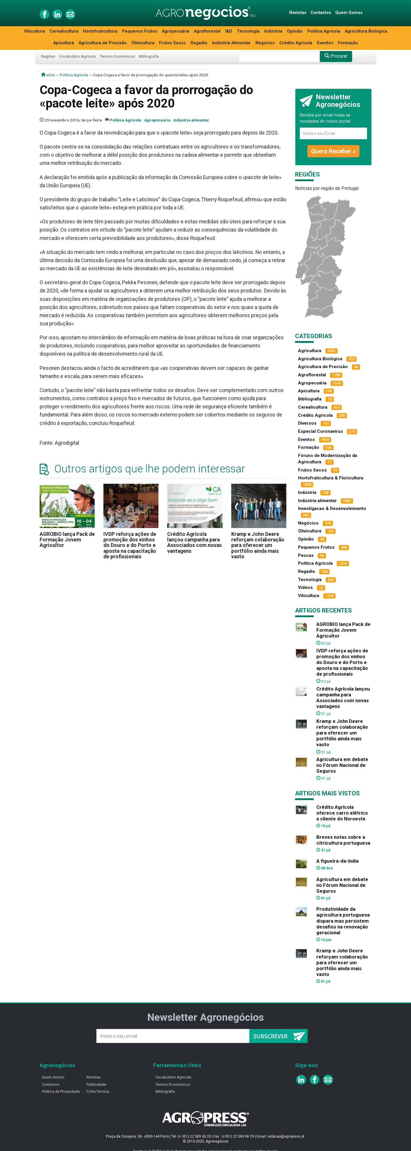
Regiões (48, 56)
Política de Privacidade (61, 1091)
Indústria (273, 31)
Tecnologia (248, 31)
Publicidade (96, 1084)
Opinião (295, 31)
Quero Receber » (333, 151)
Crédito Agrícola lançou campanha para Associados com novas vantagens (194, 542)
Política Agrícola (323, 31)
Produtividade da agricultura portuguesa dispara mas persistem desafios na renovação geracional (343, 920)
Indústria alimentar (191, 120)
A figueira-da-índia (337, 861)
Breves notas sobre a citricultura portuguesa (343, 840)
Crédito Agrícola (295, 42)
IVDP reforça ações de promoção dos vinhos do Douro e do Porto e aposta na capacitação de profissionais (129, 545)
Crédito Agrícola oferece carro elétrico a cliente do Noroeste (342, 813)
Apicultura (63, 42)
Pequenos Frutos (139, 31)
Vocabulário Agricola (173, 1077)
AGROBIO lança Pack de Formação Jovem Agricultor (67, 539)
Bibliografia (149, 56)
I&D (228, 31)
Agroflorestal (207, 31)
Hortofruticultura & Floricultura (330, 478)
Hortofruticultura (100, 31)
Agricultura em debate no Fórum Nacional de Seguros (342, 765)
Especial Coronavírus (320, 431)
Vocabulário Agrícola (77, 56)
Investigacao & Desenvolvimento (332, 508)
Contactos (321, 12)
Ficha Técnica (98, 1091)
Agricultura (309, 350)
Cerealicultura (64, 31)
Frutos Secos (172, 42)
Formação (348, 42)
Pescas (306, 555)
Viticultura (34, 31)
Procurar (336, 56)
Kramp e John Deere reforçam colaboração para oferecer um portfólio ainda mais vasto (257, 545)
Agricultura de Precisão (103, 42)
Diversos (307, 423)
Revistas (297, 12)
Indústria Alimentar (231, 42)
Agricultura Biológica (366, 31)
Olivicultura (142, 42)
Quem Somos (349, 12)
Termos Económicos (117, 56)
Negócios (265, 42)
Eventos (325, 42)
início (48, 75)
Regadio (198, 42)
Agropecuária (175, 31)
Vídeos (305, 587)
